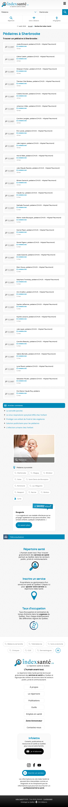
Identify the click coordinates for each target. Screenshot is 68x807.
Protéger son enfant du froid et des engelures (25, 419)
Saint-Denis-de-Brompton (38, 479)
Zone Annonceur (34, 720)
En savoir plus (24, 525)
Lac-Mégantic (37, 486)
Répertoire (11, 19)
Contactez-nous (34, 727)
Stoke (19, 479)
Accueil (30, 26)
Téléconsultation (17, 537)
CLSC (29, 650)
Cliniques (15, 650)
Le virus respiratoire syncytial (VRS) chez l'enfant (26, 415)
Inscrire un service (36, 773)
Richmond (21, 486)
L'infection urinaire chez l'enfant (19, 427)
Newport (20, 492)
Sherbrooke (21, 473)
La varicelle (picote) (14, 411)
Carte (19, 499)
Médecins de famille (15, 644)
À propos (34, 687)
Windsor (49, 473)
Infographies (57, 19)
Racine (33, 492)
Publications (34, 700)
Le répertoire (34, 693)
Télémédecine (36, 644)
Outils (34, 707)
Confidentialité (47, 799)
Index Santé (19, 799)
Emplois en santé (34, 714)
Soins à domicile (56, 644)
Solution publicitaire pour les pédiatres (22, 423)
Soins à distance (34, 19)
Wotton (46, 492)
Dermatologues (46, 650)
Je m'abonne (36, 751)
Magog (36, 473)
